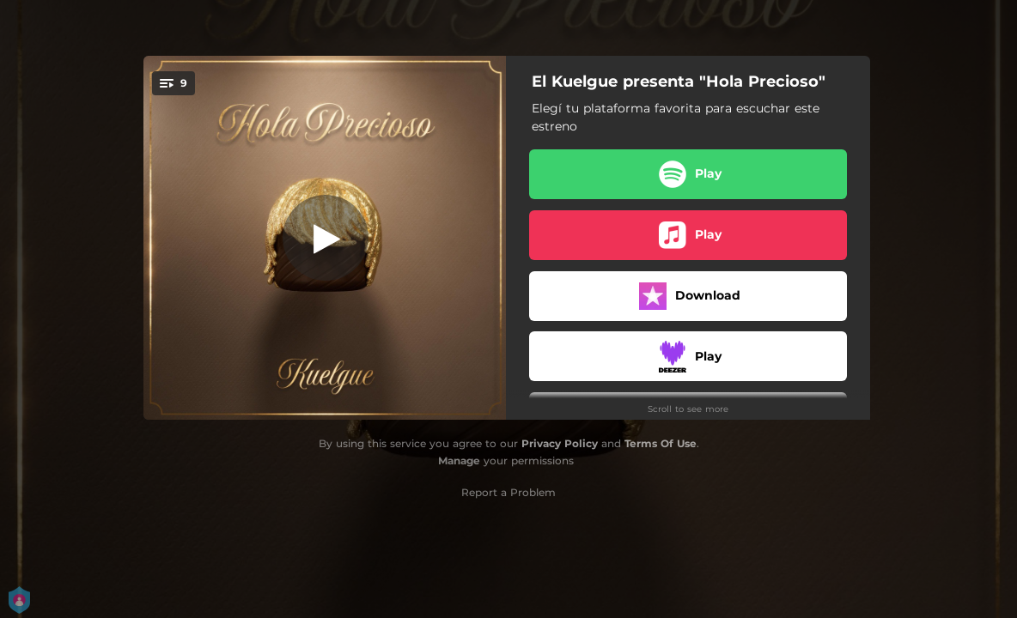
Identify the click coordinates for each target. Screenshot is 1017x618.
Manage (459, 460)
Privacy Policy (559, 443)
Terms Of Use (660, 443)
